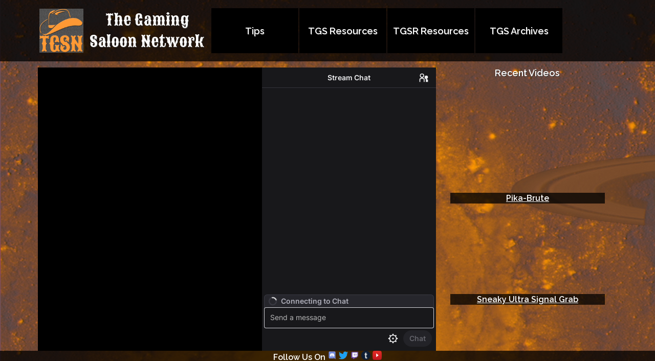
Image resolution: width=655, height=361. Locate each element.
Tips (255, 31)
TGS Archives (519, 31)
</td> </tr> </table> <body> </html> (527, 211)
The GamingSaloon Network (147, 30)
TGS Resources (343, 31)
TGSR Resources (431, 31)
